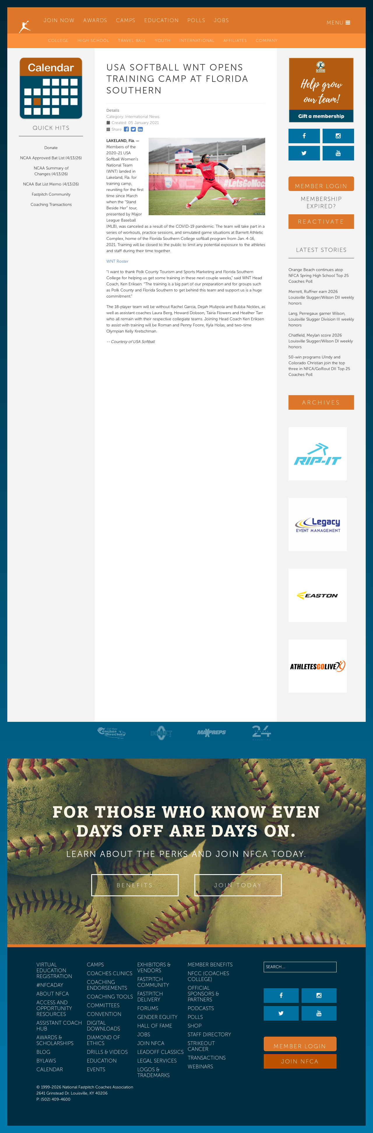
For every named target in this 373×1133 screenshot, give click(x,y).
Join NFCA (300, 1061)
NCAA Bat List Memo (43, 184)
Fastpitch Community (51, 194)
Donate (51, 147)
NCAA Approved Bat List (42, 157)
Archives (321, 402)
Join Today (238, 885)
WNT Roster (117, 261)
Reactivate (321, 221)
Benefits (135, 885)
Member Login (321, 186)
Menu (339, 23)
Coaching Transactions (51, 204)
